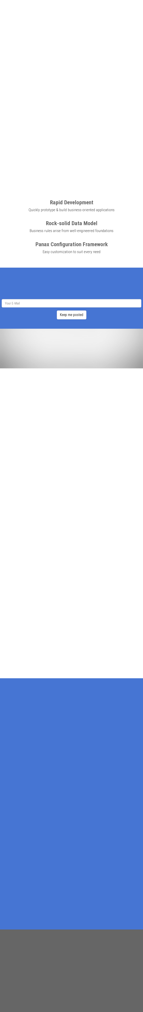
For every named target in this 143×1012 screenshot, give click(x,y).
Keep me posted (71, 315)
